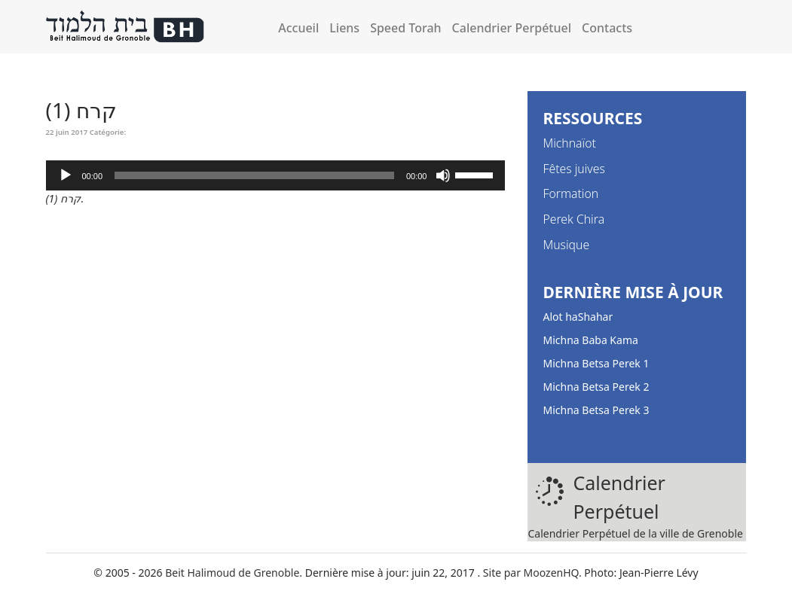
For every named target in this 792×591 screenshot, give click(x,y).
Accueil (298, 28)
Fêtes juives (573, 168)
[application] (276, 175)
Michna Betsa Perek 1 (596, 363)
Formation (570, 193)
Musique (566, 244)
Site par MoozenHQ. (532, 572)
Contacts (607, 28)
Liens (344, 28)
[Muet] (443, 175)
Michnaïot (569, 143)
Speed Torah (405, 28)
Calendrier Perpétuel (511, 28)
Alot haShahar (578, 316)
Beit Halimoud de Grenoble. (233, 572)
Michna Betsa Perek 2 (596, 386)
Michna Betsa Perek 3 (596, 410)
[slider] (254, 175)
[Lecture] (65, 175)
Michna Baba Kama (590, 340)
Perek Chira (573, 219)
